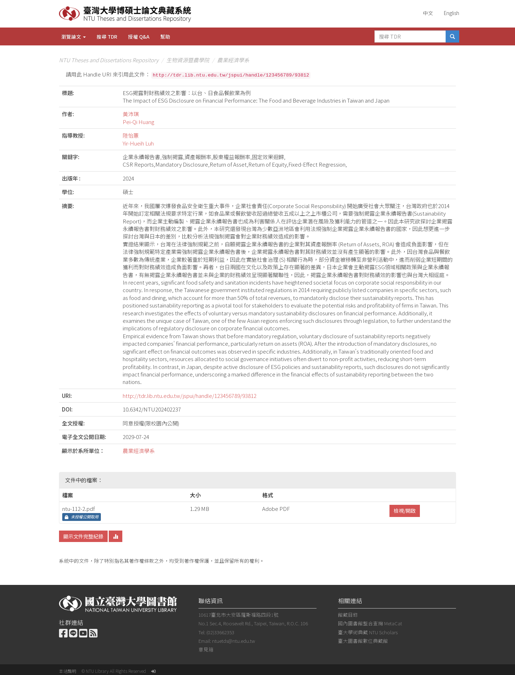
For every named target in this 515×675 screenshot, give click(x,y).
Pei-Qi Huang (138, 121)
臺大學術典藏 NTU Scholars (368, 632)
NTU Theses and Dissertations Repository (108, 60)
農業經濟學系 (233, 60)
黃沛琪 (131, 114)
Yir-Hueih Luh (138, 143)
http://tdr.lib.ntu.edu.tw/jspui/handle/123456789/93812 (189, 395)
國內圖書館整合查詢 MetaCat (370, 623)
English (451, 12)
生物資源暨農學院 (187, 60)
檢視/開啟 (405, 510)
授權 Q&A (138, 36)
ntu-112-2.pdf (78, 508)
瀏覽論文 (73, 36)
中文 (428, 12)
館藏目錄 (348, 614)
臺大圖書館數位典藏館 (363, 640)
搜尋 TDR (107, 36)
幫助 (165, 36)
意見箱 (206, 649)
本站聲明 (67, 671)
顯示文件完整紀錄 (83, 536)
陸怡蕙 (131, 135)
